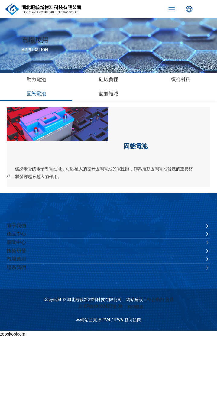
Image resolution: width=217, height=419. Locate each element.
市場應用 (35, 40)
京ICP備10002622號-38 (100, 306)
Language (189, 9)
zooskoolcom (12, 334)
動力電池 (36, 79)
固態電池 (36, 93)
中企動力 (155, 299)
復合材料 (180, 79)
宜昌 (169, 299)
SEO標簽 (135, 306)
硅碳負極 (108, 79)
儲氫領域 (108, 93)
